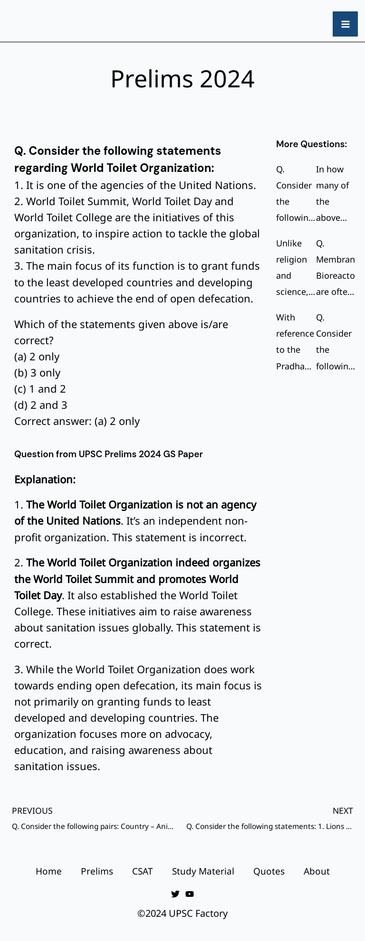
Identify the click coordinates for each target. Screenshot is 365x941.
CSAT (142, 871)
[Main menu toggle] (345, 24)
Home (49, 871)
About (317, 871)
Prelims (97, 871)
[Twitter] (175, 894)
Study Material (203, 871)
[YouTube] (189, 894)
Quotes (269, 871)
